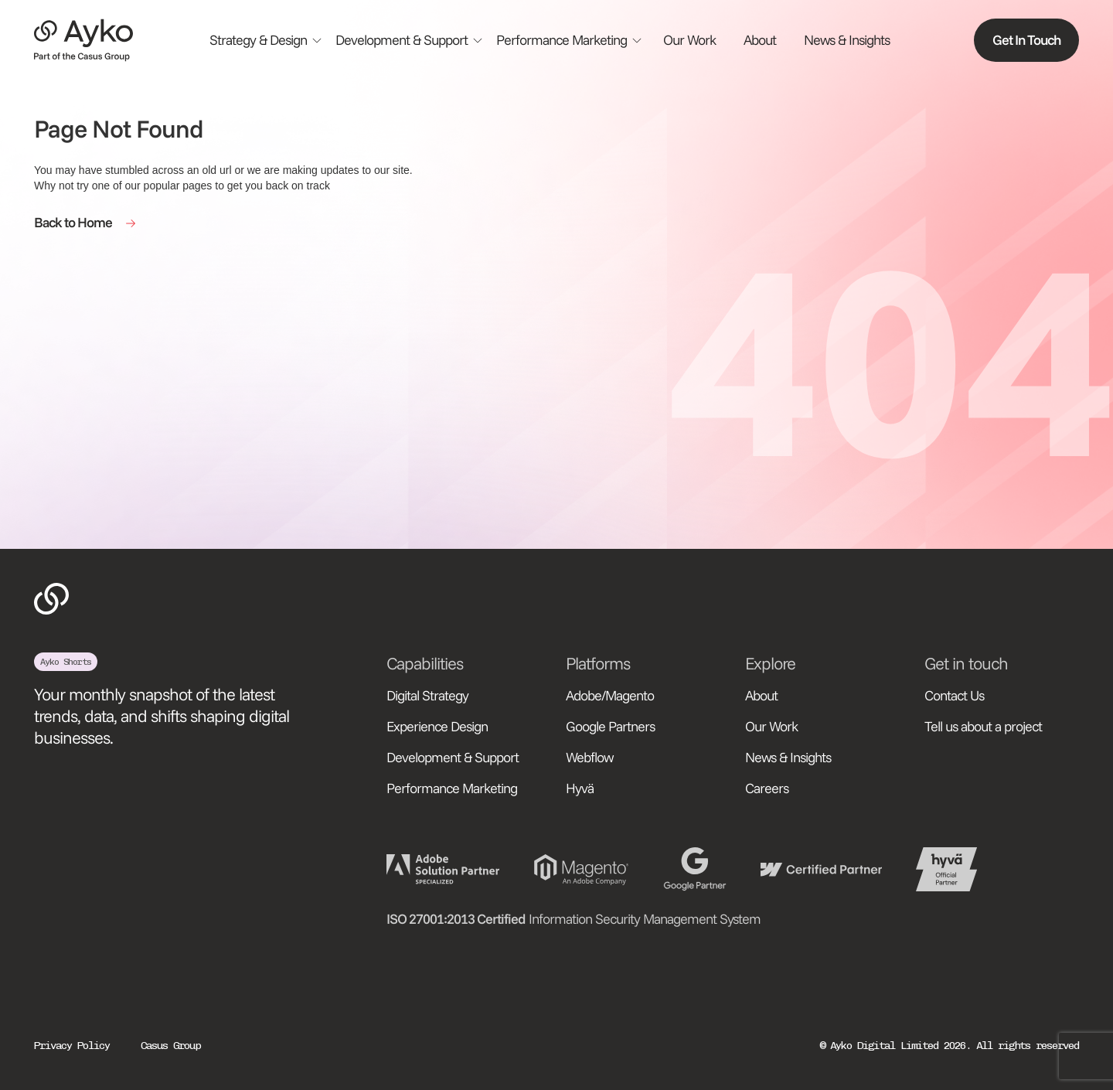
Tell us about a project (983, 726)
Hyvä (580, 788)
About (760, 40)
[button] (266, 40)
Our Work (689, 40)
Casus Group (170, 1045)
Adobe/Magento (610, 695)
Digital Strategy (427, 695)
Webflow (590, 757)
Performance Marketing (451, 788)
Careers (766, 788)
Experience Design (437, 726)
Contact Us (954, 695)
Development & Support (452, 757)
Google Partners (610, 726)
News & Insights (847, 40)
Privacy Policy (72, 1045)
